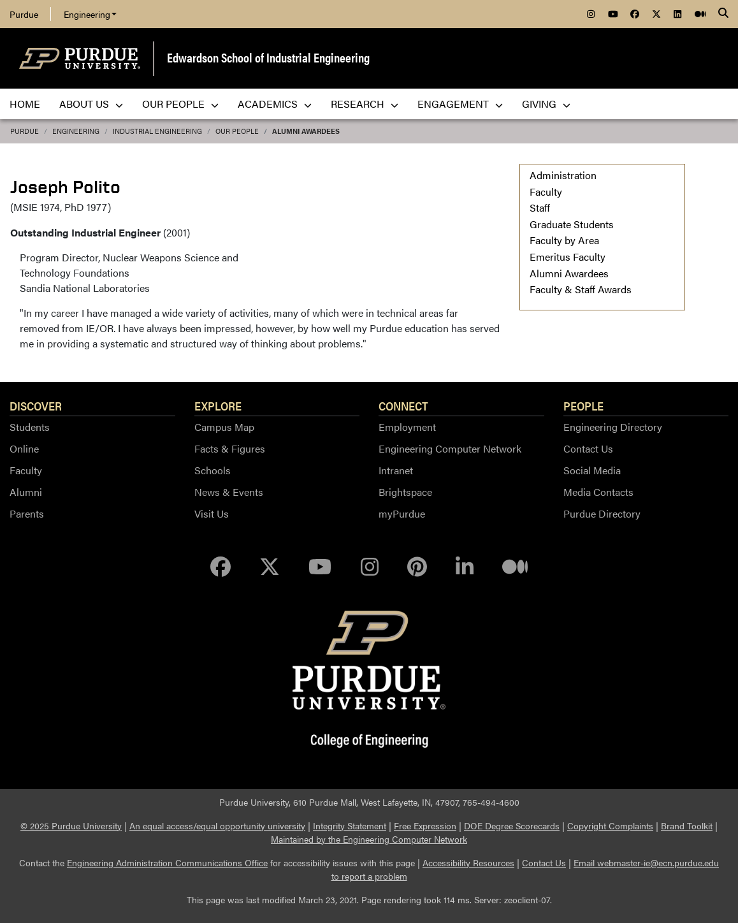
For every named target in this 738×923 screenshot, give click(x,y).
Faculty (546, 191)
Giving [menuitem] (546, 103)
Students (30, 426)
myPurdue (402, 513)
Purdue (24, 14)
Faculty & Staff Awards (581, 289)
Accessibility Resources (468, 862)
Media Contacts (598, 491)
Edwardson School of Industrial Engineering (268, 57)
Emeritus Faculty (567, 256)
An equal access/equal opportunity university (217, 825)
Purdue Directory (601, 513)
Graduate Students (572, 224)
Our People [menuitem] (180, 103)
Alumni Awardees (306, 131)
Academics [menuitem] (275, 103)
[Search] (723, 14)
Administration (563, 175)
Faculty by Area (564, 240)
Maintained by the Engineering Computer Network (369, 838)
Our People (237, 131)
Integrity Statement (349, 825)
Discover (36, 405)
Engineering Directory (612, 426)
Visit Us (211, 513)
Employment (407, 426)
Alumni (26, 491)
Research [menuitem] (364, 103)
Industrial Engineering (157, 131)
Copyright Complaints (610, 825)
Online (24, 448)
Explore (218, 405)
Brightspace (405, 491)
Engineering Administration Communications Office (167, 862)
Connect (403, 405)
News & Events (228, 491)
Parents (27, 513)
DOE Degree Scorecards (512, 825)
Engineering (90, 14)
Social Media (592, 470)
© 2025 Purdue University (71, 825)
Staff (540, 207)
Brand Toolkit (687, 825)
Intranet (396, 470)
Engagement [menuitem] (460, 103)
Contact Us (588, 448)
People (583, 405)
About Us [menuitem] (91, 103)
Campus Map (224, 426)
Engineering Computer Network (450, 448)
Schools (212, 470)
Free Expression (425, 825)
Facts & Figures (229, 448)
